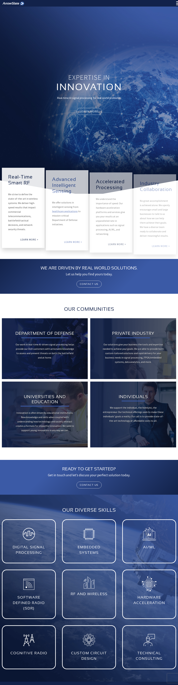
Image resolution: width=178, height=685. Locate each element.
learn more (89, 111)
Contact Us (89, 284)
